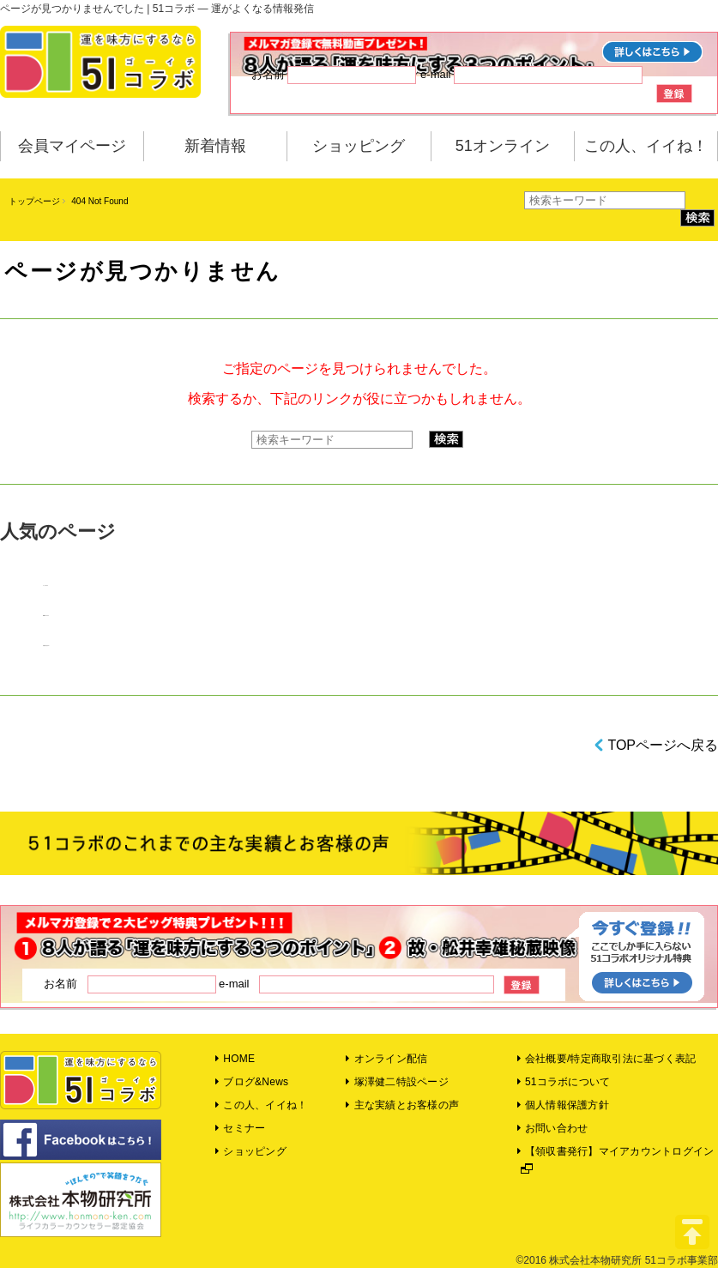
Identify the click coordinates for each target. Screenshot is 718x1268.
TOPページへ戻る (662, 745)
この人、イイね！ (646, 145)
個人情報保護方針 (563, 1105)
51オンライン (503, 145)
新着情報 (215, 145)
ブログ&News (251, 1082)
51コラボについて (564, 1082)
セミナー (240, 1128)
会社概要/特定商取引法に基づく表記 (607, 1059)
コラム (44, 585)
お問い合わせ (552, 1128)
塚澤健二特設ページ (397, 1082)
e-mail (531, 75)
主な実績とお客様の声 (402, 1105)
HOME (235, 1059)
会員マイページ (72, 145)
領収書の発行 (45, 645)
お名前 (334, 75)
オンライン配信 (386, 1059)
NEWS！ (44, 615)
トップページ (34, 201)
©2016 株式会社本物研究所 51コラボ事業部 (617, 1260)
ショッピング (358, 145)
